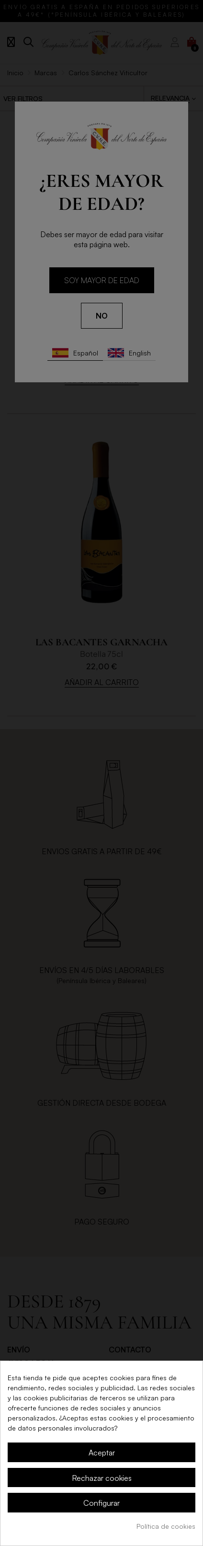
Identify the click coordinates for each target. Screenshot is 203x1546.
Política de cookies (165, 1526)
